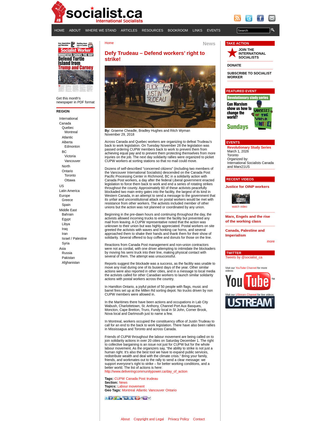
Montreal (128, 390)
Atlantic (141, 390)
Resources (152, 30)
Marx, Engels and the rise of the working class (247, 218)
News (123, 382)
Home (59, 30)
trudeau (152, 379)
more (271, 241)
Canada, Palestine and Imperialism (245, 232)
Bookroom (178, 30)
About (75, 30)
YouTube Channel (245, 267)
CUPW (119, 379)
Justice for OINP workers (247, 186)
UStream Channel (246, 294)
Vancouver (156, 390)
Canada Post (135, 379)
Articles (129, 30)
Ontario (171, 390)
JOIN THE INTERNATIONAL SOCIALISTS (252, 53)
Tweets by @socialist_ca (243, 257)
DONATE (234, 65)
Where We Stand (100, 30)
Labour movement (131, 386)
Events (213, 30)
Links (197, 30)
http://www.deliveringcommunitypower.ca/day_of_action (146, 371)
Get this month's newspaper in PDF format (75, 100)
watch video (239, 206)
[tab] (250, 186)
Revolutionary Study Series (249, 147)
